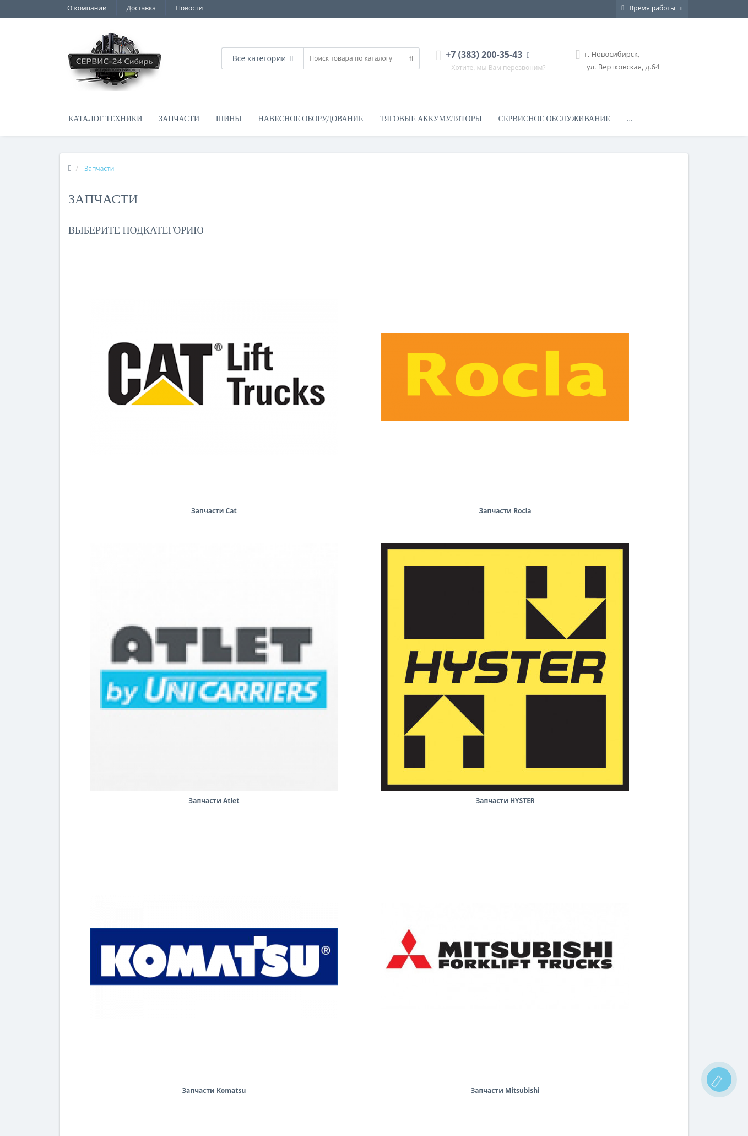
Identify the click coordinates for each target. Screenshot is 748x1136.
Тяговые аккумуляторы (430, 119)
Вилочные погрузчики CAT (264, 1090)
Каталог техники (105, 119)
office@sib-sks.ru (413, 1103)
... (630, 119)
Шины (229, 119)
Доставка (141, 8)
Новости (189, 8)
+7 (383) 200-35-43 (415, 1090)
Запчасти (179, 119)
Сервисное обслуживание (554, 119)
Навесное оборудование (311, 119)
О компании (87, 8)
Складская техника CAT (260, 1103)
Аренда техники (86, 1077)
